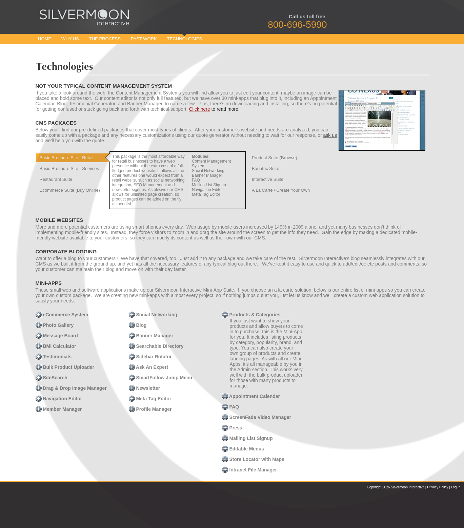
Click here (199, 109)
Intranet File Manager (249, 469)
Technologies (184, 38)
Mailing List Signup (247, 438)
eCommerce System (62, 314)
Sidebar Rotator (150, 356)
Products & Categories (251, 314)
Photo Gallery (55, 325)
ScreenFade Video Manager (256, 417)
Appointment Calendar (251, 396)
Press (232, 427)
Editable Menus (243, 448)
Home (44, 38)
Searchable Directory (156, 346)
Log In (456, 487)
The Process (105, 38)
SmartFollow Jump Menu (161, 377)
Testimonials (54, 356)
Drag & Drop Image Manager (71, 388)
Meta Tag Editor (150, 398)
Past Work (144, 38)
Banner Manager (151, 335)
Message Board (57, 335)
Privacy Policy (437, 487)
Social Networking (153, 314)
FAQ (230, 406)
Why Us (70, 38)
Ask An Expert (148, 367)
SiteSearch (51, 377)
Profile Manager (150, 409)
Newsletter (144, 388)
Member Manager (59, 409)
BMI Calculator (56, 346)
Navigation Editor (59, 398)
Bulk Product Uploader (65, 367)
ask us (330, 135)
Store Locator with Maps (253, 459)
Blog (138, 325)
